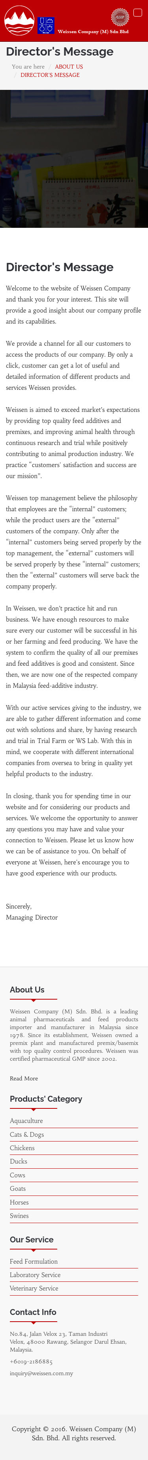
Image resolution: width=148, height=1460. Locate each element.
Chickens (22, 1148)
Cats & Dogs (27, 1134)
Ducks (18, 1161)
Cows (17, 1175)
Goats (18, 1188)
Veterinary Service (34, 1288)
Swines (19, 1216)
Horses (19, 1202)
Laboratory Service (35, 1275)
